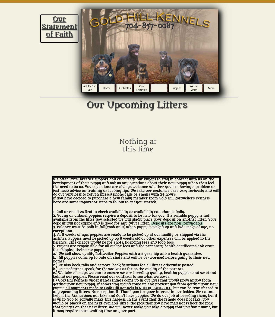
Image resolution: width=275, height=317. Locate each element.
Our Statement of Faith (59, 26)
